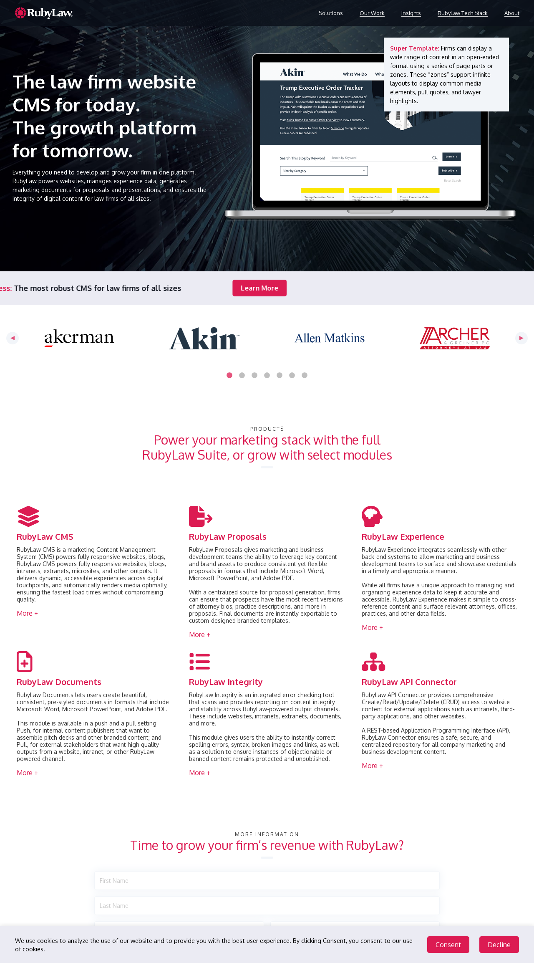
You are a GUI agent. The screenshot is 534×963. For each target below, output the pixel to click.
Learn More (148, 288)
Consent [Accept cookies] (448, 944)
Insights (411, 13)
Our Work (372, 13)
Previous (12, 338)
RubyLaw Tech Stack (463, 13)
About (511, 13)
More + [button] (27, 613)
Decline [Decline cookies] (499, 944)
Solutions (331, 13)
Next (521, 338)
